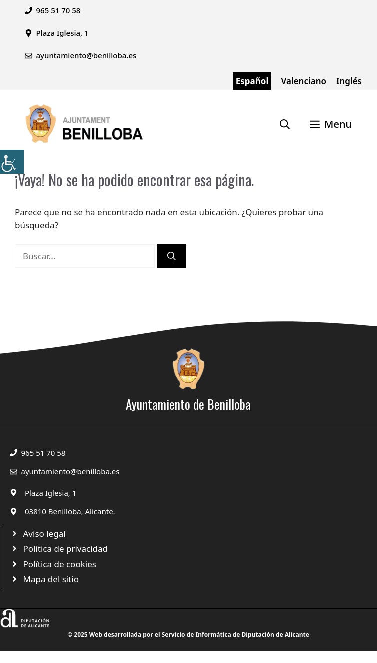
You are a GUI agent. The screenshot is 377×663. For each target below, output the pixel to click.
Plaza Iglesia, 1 (50, 493)
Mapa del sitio (52, 579)
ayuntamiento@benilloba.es (86, 55)
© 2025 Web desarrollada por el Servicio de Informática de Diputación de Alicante (189, 634)
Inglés (349, 81)
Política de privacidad (66, 548)
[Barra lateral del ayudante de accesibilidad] (12, 162)
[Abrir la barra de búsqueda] (285, 124)
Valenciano (304, 81)
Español (252, 81)
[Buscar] (171, 256)
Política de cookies (60, 564)
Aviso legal (45, 533)
